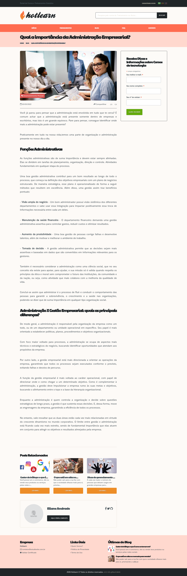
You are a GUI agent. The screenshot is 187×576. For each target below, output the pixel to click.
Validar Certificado (28, 553)
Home (22, 43)
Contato (151, 28)
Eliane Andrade (58, 508)
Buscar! (162, 15)
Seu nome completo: (135, 86)
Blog (97, 28)
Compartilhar (100, 104)
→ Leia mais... (34, 491)
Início (33, 28)
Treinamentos (66, 28)
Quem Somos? (77, 546)
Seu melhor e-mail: (134, 75)
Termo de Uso (76, 553)
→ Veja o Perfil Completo (58, 518)
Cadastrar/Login (148, 3)
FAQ (123, 28)
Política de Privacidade (80, 549)
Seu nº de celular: (134, 97)
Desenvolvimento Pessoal (32, 96)
